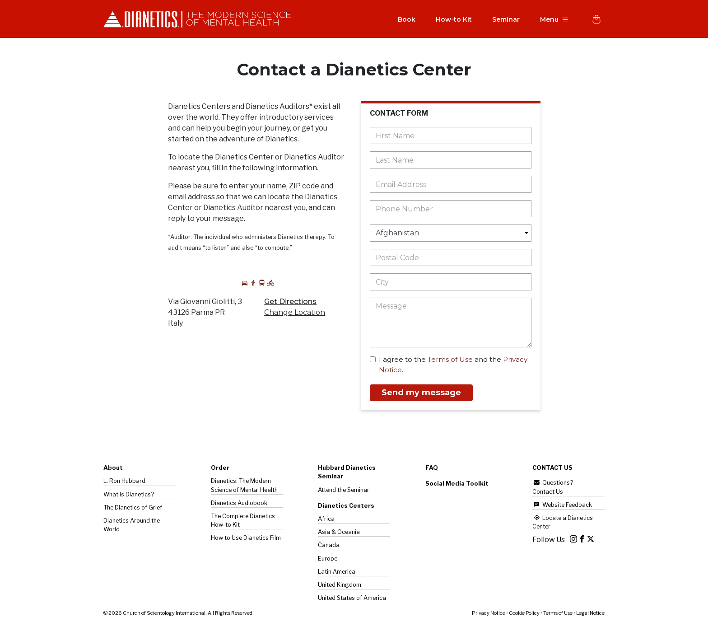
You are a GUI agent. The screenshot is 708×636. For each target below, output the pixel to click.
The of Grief (132, 508)
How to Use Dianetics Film (246, 538)
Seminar (503, 20)
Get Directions (290, 302)
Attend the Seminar (343, 490)
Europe (327, 559)
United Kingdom (339, 585)
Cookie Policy (524, 614)
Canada (329, 545)
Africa (326, 519)
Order (220, 468)
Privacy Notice (488, 614)
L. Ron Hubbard (124, 481)
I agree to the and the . (448, 365)
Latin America (336, 572)
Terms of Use (450, 360)
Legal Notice (590, 614)
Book (404, 20)
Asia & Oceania (339, 532)
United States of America (352, 598)
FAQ (431, 468)
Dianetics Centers (346, 506)
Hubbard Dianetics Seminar (347, 473)
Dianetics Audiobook (239, 503)
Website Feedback (562, 505)
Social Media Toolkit (457, 484)
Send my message (421, 393)
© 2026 (178, 614)
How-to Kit (451, 20)
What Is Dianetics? (128, 495)
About (113, 468)
